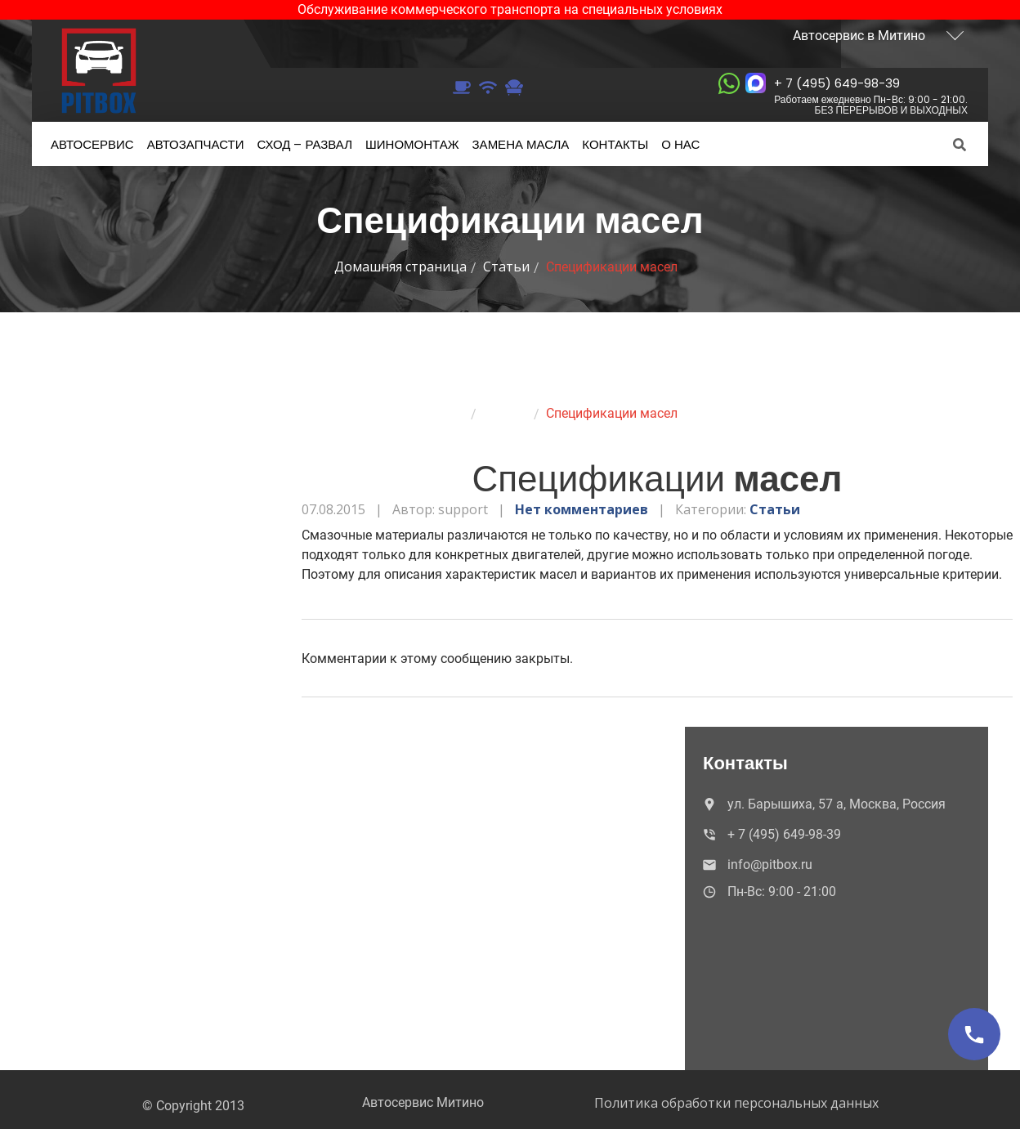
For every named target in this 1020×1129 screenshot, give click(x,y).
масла (521, 144)
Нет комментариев (581, 509)
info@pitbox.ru (756, 864)
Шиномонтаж (412, 144)
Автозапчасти (195, 144)
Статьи (506, 267)
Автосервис (92, 144)
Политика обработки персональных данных (736, 1103)
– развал (304, 144)
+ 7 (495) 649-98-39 (871, 95)
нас (680, 144)
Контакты (615, 144)
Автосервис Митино (423, 1102)
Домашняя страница (400, 267)
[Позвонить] (974, 1034)
